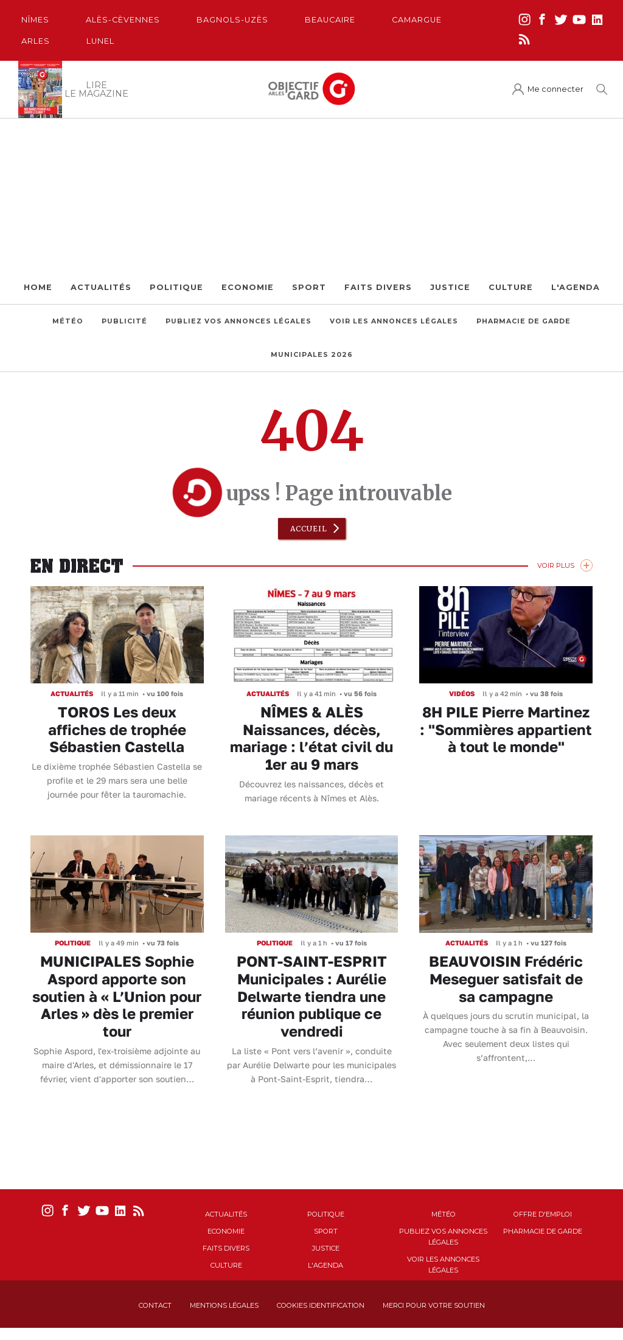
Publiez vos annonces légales (238, 321)
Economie (247, 287)
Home (38, 287)
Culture (511, 287)
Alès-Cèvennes (123, 19)
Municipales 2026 (312, 355)
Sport (309, 287)
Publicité (124, 321)
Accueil (308, 528)
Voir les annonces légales (394, 321)
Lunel (100, 41)
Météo (67, 321)
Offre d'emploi (542, 1214)
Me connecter (555, 89)
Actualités (101, 287)
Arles (35, 41)
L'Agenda (575, 287)
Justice (450, 287)
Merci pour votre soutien (434, 1305)
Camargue (417, 19)
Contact (155, 1305)
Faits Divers (378, 287)
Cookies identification (320, 1305)
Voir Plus (555, 565)
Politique (176, 287)
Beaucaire (330, 19)
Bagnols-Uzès (232, 19)
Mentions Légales (224, 1305)
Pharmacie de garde (523, 321)
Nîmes (35, 19)
